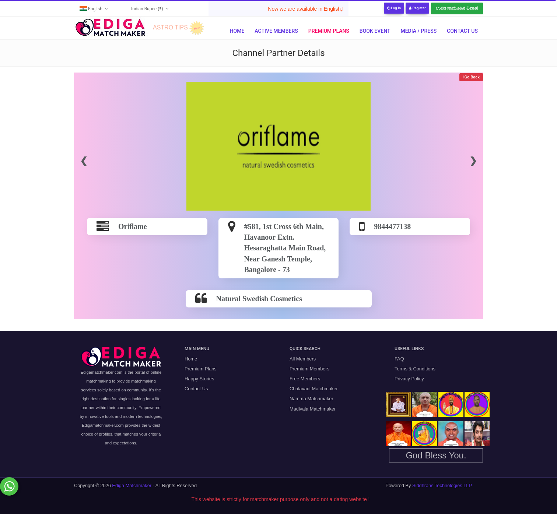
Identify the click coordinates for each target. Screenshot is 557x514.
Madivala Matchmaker (313, 409)
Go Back (472, 77)
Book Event (375, 31)
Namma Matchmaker (311, 398)
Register (417, 8)
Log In (394, 8)
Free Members (305, 378)
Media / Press (418, 31)
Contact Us (462, 31)
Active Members (276, 31)
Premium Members (309, 369)
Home (237, 31)
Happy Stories (199, 378)
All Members (303, 359)
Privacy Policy (409, 378)
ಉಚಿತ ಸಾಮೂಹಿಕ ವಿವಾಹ (457, 8)
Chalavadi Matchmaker (314, 388)
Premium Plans (328, 31)
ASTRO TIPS (170, 27)
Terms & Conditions (415, 369)
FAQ (399, 359)
